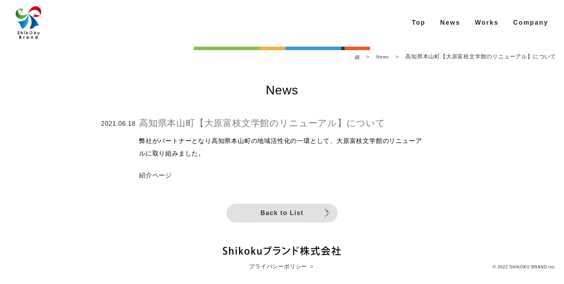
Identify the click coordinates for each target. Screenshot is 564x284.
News (450, 23)
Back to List (295, 213)
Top (418, 23)
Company (530, 23)
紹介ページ (155, 175)
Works (487, 23)
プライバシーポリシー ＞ (282, 267)
